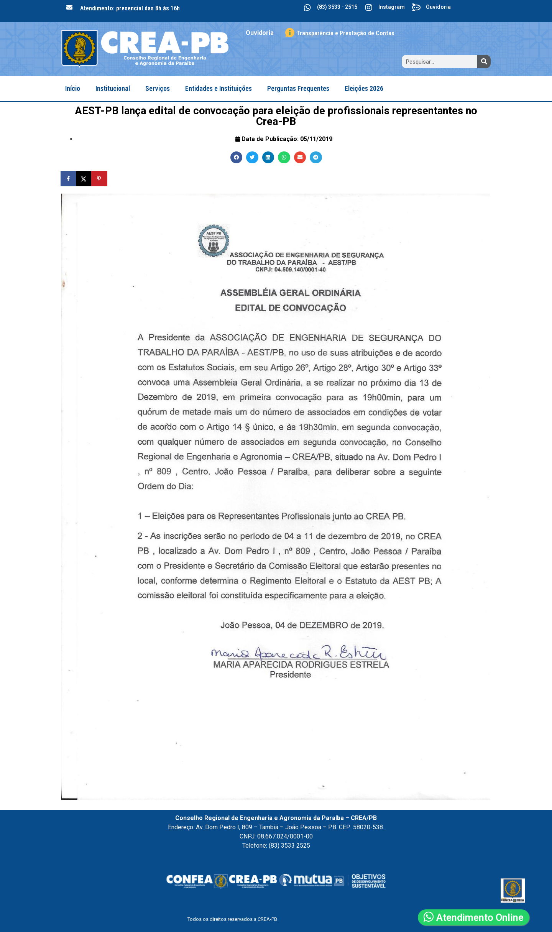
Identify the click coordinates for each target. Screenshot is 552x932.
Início (72, 88)
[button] (236, 157)
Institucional (112, 88)
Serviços (157, 88)
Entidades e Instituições (218, 88)
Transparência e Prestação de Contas (345, 33)
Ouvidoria (438, 7)
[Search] (484, 61)
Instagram (391, 7)
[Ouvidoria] (416, 8)
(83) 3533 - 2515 (337, 7)
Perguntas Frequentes (298, 88)
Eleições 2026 (364, 88)
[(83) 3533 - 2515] (307, 8)
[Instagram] (369, 8)
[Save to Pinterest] (99, 178)
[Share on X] (84, 178)
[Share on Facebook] (69, 178)
